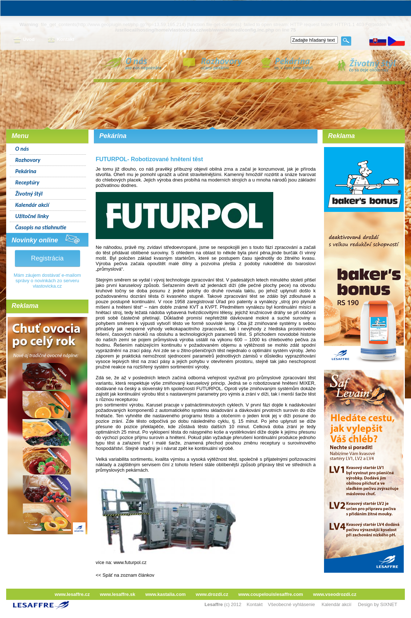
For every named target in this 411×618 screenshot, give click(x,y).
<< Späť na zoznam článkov (125, 575)
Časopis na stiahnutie (40, 227)
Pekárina (25, 171)
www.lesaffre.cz (72, 594)
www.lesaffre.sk (117, 594)
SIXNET (388, 604)
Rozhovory (27, 159)
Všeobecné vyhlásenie (291, 604)
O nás (22, 148)
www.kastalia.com (165, 594)
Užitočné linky (32, 216)
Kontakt (60, 39)
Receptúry (27, 182)
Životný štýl (28, 193)
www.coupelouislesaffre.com (270, 594)
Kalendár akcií (32, 204)
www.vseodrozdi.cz (334, 594)
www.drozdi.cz (212, 594)
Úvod (24, 39)
